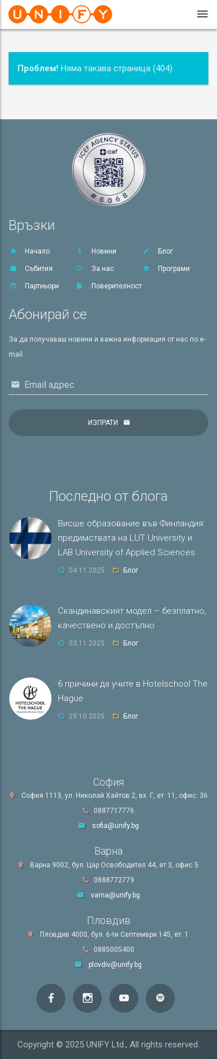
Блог (157, 251)
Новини (95, 251)
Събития (31, 269)
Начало (29, 251)
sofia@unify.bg (115, 826)
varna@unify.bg (115, 895)
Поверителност (108, 286)
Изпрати (103, 423)
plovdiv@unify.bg (115, 965)
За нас (94, 269)
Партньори (34, 286)
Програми (166, 269)
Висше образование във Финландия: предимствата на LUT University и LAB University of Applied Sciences (131, 538)
